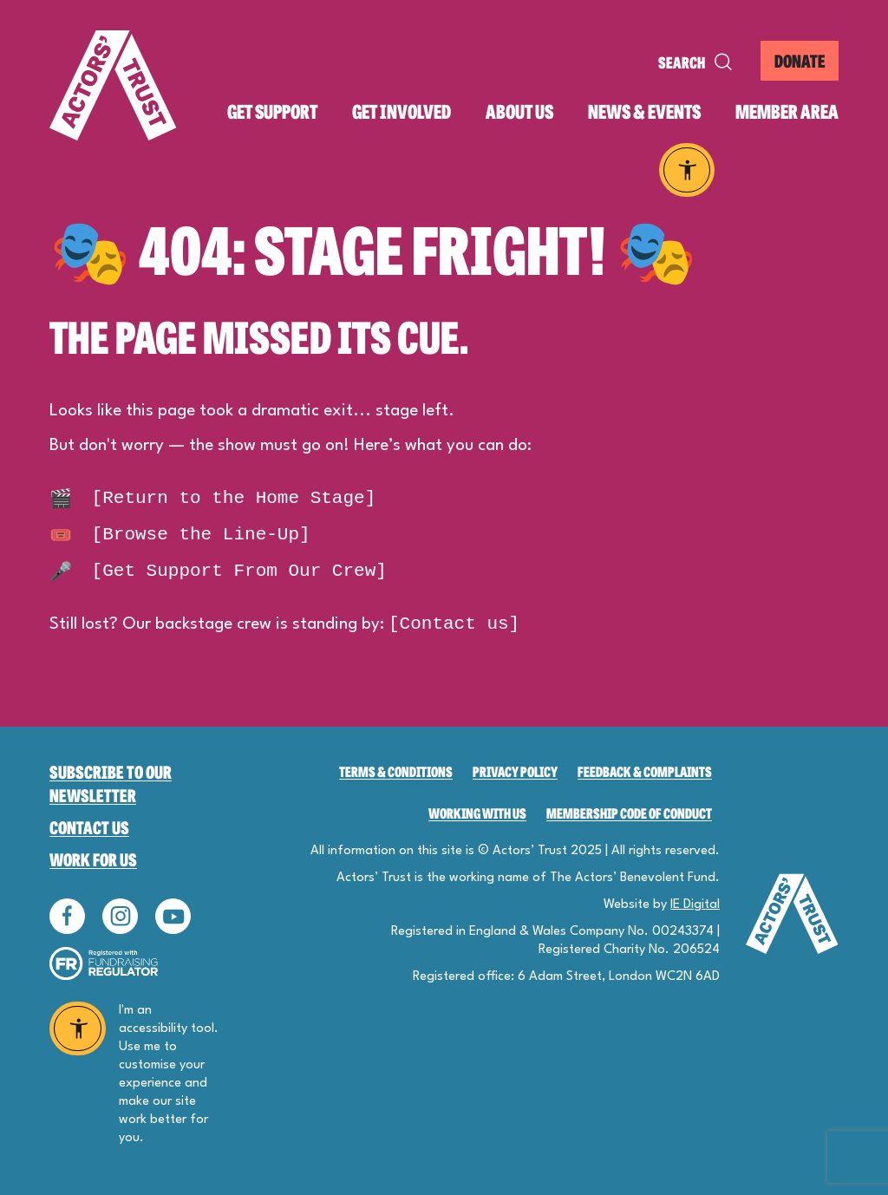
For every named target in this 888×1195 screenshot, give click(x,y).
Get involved (401, 111)
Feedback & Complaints (645, 771)
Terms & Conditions (396, 771)
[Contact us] (453, 624)
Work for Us (93, 859)
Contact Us (89, 826)
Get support (272, 111)
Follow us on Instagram (120, 916)
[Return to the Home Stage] (212, 498)
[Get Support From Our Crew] (218, 571)
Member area (787, 111)
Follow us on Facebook (67, 916)
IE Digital (695, 904)
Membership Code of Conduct (629, 813)
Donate (800, 60)
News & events (644, 111)
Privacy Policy (515, 771)
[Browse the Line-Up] (179, 535)
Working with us (477, 813)
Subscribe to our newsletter (110, 783)
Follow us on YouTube (173, 916)
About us (519, 111)
